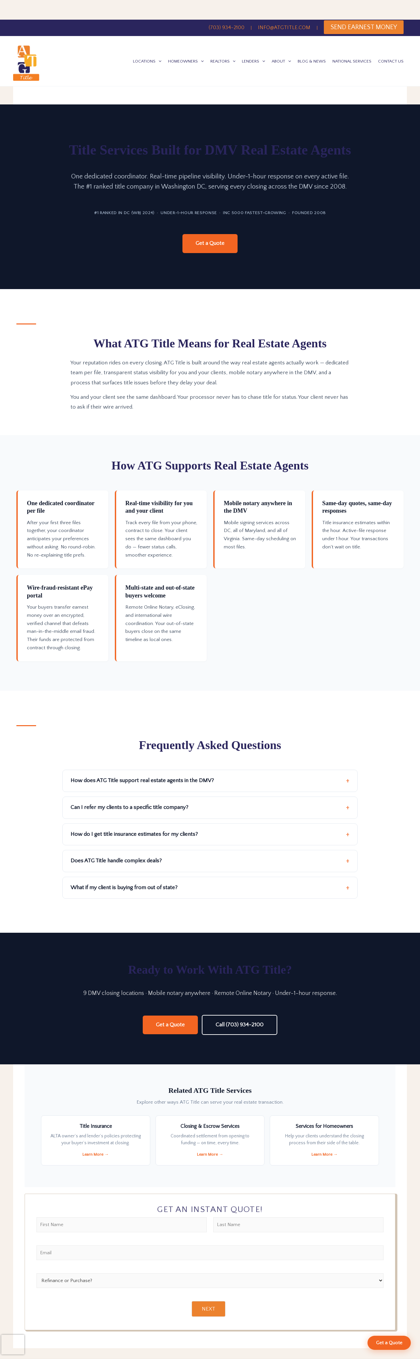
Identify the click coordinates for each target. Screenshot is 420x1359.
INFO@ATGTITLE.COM (284, 27)
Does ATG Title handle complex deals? (116, 861)
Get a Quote (210, 243)
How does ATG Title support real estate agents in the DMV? (142, 781)
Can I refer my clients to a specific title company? (129, 807)
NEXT (208, 1309)
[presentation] (12, 1344)
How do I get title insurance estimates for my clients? (134, 834)
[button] (158, 61)
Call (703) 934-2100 (239, 1025)
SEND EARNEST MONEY (363, 27)
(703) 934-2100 (226, 27)
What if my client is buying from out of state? (124, 888)
